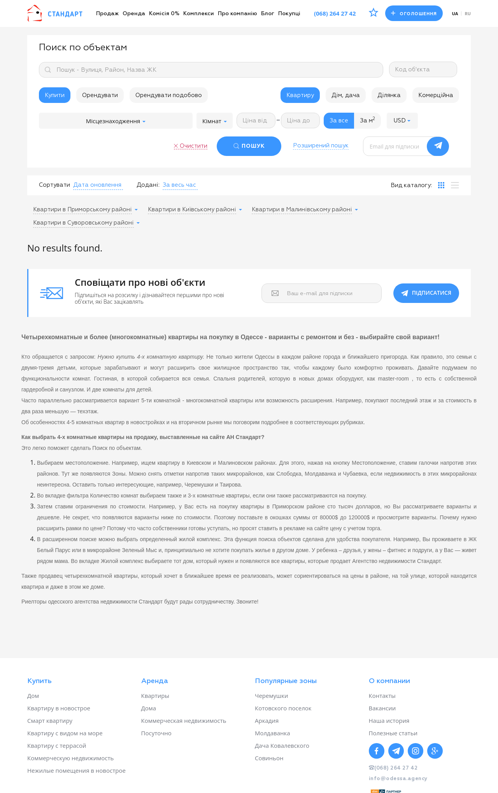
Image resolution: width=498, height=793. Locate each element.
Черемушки (271, 695)
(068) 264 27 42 (335, 13)
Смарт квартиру (49, 720)
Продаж (107, 13)
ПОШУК (253, 146)
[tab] (441, 185)
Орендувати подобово (168, 95)
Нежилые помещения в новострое (76, 770)
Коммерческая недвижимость (183, 720)
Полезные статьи (393, 733)
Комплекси (198, 13)
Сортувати (54, 185)
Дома (148, 708)
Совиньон (269, 758)
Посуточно (156, 733)
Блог (267, 13)
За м (367, 120)
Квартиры (155, 695)
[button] (402, 121)
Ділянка (389, 95)
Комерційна (435, 95)
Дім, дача (345, 95)
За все (339, 121)
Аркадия (267, 720)
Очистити (193, 146)
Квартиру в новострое (58, 708)
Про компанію (237, 13)
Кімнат (214, 121)
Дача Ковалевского (282, 745)
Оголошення (414, 13)
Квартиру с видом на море (65, 733)
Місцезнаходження (116, 121)
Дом (33, 695)
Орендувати (100, 95)
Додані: (148, 185)
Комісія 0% (164, 13)
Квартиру (300, 95)
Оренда (134, 13)
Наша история (389, 720)
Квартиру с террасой (56, 745)
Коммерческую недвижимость (70, 758)
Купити (55, 95)
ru (468, 13)
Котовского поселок (283, 708)
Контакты (382, 695)
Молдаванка (272, 733)
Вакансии (382, 708)
